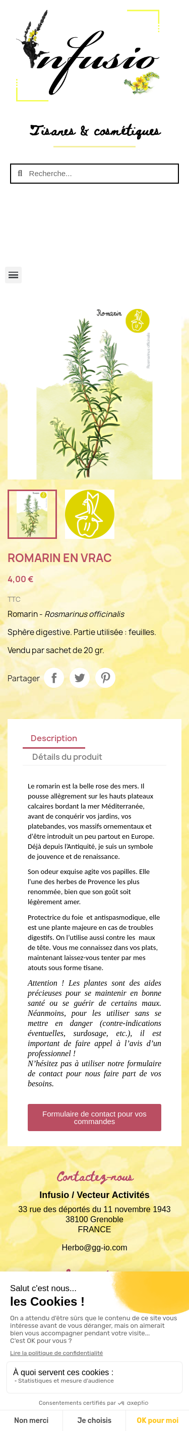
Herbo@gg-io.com (94, 1247)
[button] (94, 1117)
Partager (54, 678)
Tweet (80, 678)
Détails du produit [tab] (67, 756)
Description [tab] (54, 738)
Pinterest (105, 678)
